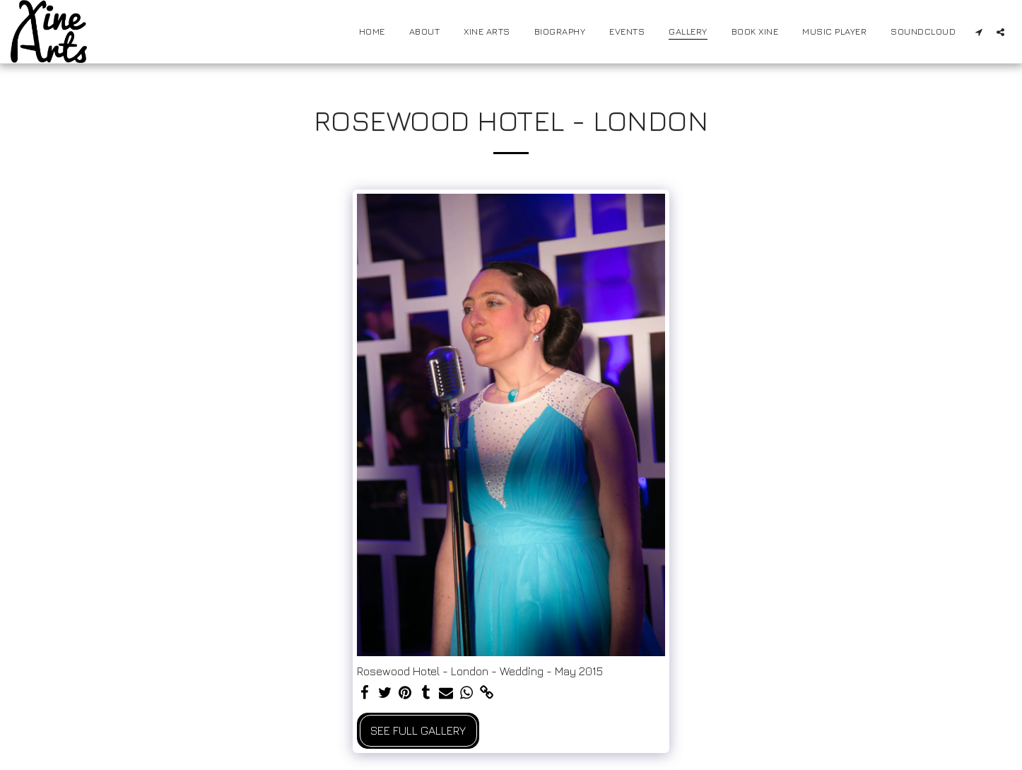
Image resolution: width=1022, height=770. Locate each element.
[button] (978, 32)
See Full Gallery (418, 730)
